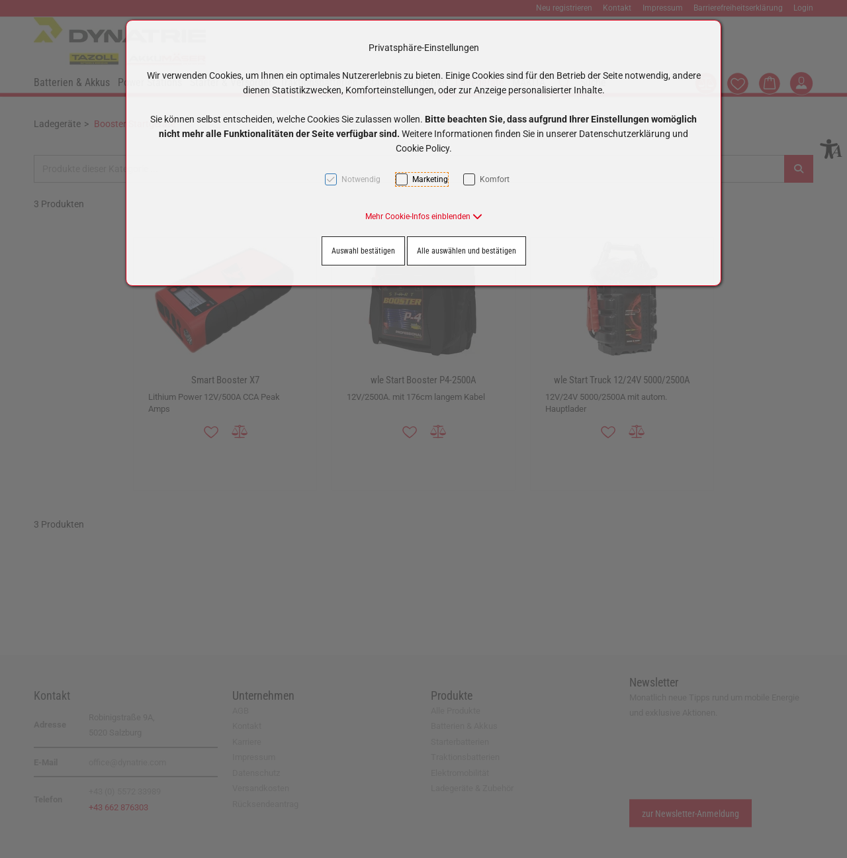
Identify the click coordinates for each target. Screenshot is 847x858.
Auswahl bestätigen (363, 251)
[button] (423, 216)
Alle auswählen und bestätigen (466, 251)
